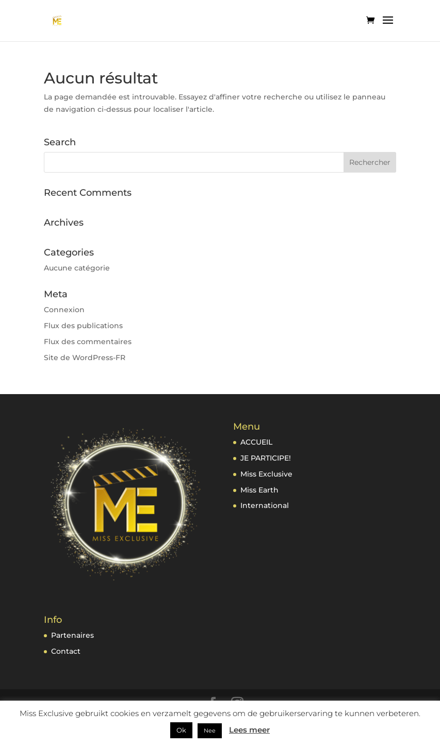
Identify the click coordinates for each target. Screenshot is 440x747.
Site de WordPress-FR (84, 357)
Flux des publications (83, 325)
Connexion (64, 309)
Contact (65, 651)
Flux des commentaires (88, 341)
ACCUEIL (256, 442)
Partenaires (72, 635)
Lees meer (249, 730)
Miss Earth (259, 490)
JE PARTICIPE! (265, 458)
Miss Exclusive (266, 474)
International (264, 505)
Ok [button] (181, 730)
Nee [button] (210, 730)
